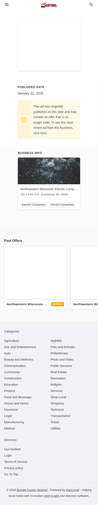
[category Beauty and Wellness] (18, 359)
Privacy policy (13, 468)
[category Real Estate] (59, 372)
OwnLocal (72, 490)
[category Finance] (9, 391)
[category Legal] (8, 416)
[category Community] (12, 372)
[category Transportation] (61, 416)
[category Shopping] (57, 403)
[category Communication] (15, 365)
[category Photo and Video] (62, 359)
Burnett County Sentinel (32, 490)
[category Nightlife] (56, 340)
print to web (51, 495)
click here (40, 133)
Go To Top (11, 474)
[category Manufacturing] (14, 422)
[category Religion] (56, 384)
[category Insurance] (11, 409)
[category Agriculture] (11, 340)
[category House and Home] (16, 403)
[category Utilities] (56, 428)
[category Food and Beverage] (18, 397)
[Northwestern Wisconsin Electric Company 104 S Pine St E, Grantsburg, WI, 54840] (49, 177)
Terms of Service (15, 461)
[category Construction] (13, 378)
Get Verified (12, 449)
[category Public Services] (61, 365)
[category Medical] (9, 428)
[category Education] (11, 384)
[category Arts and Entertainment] (20, 347)
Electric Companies (33, 204)
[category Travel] (55, 422)
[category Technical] (57, 409)
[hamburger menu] (6, 4)
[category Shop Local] (58, 397)
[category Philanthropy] (59, 353)
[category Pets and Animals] (63, 347)
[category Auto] (7, 353)
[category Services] (57, 391)
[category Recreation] (58, 378)
